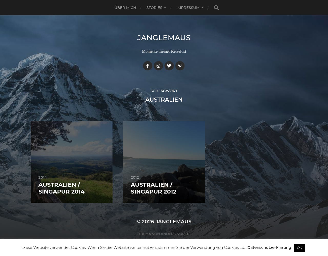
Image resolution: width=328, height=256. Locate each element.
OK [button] (299, 248)
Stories (154, 7)
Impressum (187, 7)
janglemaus (164, 37)
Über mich (125, 7)
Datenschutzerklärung (269, 247)
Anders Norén (175, 234)
